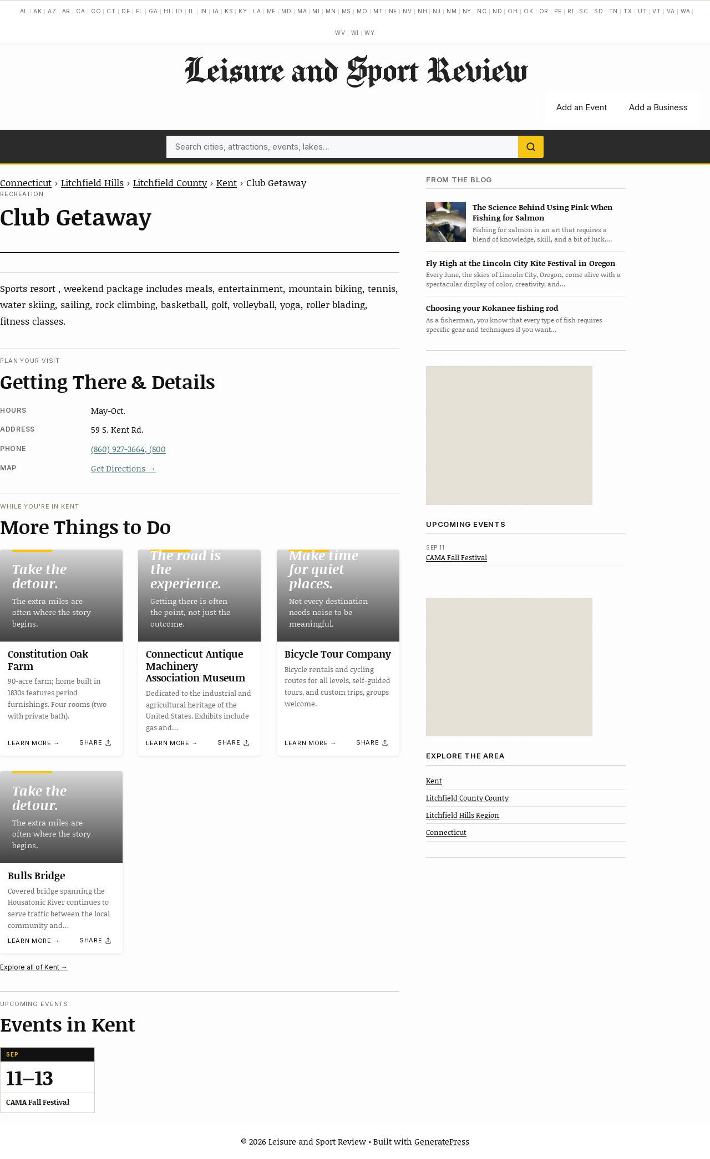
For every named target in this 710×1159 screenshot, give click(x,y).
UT (642, 11)
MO (362, 11)
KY (243, 11)
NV (407, 11)
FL (140, 11)
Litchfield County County (467, 798)
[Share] (96, 743)
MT (378, 11)
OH (513, 11)
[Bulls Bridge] (61, 817)
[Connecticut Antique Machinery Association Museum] (199, 596)
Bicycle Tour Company (338, 654)
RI (570, 11)
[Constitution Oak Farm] (61, 596)
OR (544, 11)
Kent (226, 182)
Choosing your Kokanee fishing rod (492, 308)
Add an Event (581, 107)
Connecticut (26, 182)
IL (192, 11)
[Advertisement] (509, 435)
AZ (52, 11)
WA (686, 11)
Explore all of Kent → (34, 967)
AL (24, 11)
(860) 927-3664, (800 (128, 449)
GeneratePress (441, 1141)
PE (558, 11)
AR (66, 11)
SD (599, 11)
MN (331, 11)
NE (393, 11)
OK (529, 11)
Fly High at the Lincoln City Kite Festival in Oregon (521, 263)
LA (257, 11)
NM (452, 11)
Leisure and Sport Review (355, 69)
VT (656, 11)
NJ (437, 11)
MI (316, 11)
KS (229, 11)
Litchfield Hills (92, 182)
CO (96, 11)
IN (203, 11)
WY (369, 32)
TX (627, 11)
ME (271, 11)
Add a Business (658, 107)
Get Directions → (123, 468)
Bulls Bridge (36, 875)
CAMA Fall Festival (456, 557)
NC (482, 11)
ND (498, 11)
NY (467, 11)
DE (125, 11)
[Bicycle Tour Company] (338, 596)
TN (613, 11)
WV (340, 32)
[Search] (531, 147)
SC (584, 11)
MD (286, 11)
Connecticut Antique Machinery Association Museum (195, 666)
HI (167, 11)
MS (347, 11)
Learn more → (34, 743)
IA (215, 11)
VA (671, 11)
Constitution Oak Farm (48, 660)
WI (355, 32)
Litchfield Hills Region (462, 815)
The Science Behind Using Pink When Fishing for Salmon (543, 212)
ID (179, 11)
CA (80, 11)
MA (302, 11)
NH (423, 11)
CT (111, 11)
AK (37, 11)
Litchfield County (170, 182)
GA (153, 11)
